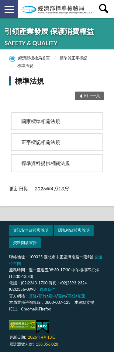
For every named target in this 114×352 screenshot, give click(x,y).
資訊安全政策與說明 (31, 230)
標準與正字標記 (73, 57)
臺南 (62, 295)
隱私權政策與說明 (74, 230)
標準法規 (25, 65)
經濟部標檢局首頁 (34, 57)
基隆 (33, 295)
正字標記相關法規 (40, 142)
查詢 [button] (105, 9)
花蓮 (81, 295)
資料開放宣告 (25, 242)
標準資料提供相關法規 (45, 163)
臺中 (52, 295)
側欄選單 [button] (9, 9)
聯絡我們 (47, 289)
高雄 (72, 295)
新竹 (43, 295)
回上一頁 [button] (92, 95)
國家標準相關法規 (40, 121)
